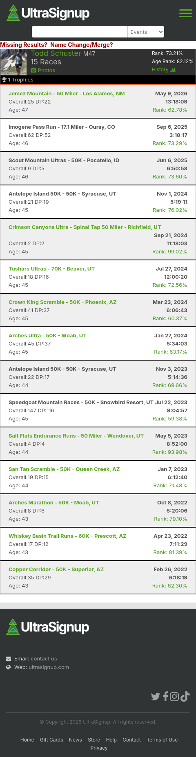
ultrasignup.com (49, 667)
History (164, 69)
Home (27, 740)
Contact (131, 740)
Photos (43, 70)
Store (94, 740)
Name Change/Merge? (81, 44)
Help (111, 740)
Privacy (99, 748)
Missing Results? (23, 44)
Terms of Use (162, 740)
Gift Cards (51, 740)
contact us (44, 658)
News (75, 740)
